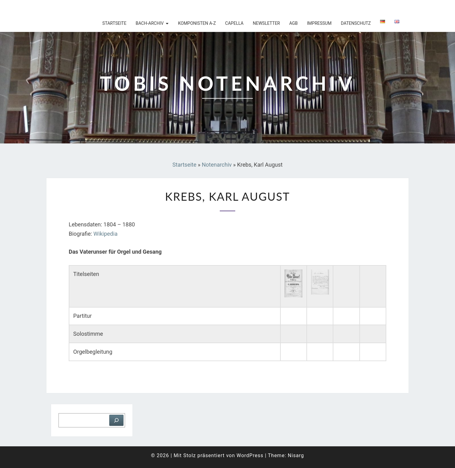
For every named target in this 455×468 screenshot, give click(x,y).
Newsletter (266, 23)
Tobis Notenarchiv (86, 7)
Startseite (114, 23)
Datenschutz (356, 23)
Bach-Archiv (149, 23)
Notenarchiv (217, 164)
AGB (293, 23)
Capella (234, 23)
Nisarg (296, 455)
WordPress (249, 455)
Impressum (319, 23)
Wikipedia (105, 233)
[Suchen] (116, 420)
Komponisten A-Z (197, 23)
